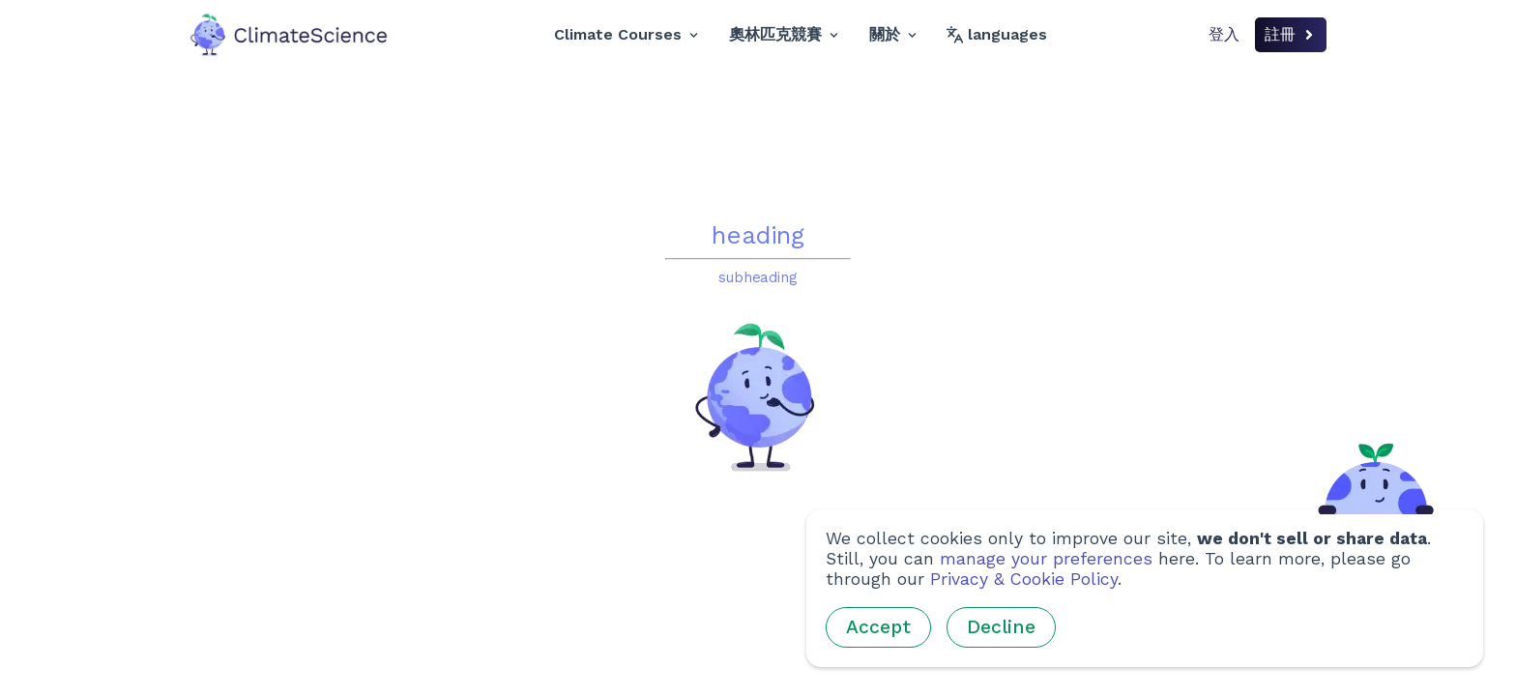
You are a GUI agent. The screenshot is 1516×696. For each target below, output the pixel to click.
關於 (893, 34)
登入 (1224, 34)
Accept (878, 627)
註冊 (1291, 34)
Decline (1001, 627)
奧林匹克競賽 (783, 34)
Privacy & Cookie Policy (1024, 579)
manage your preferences (1046, 558)
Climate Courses (626, 34)
